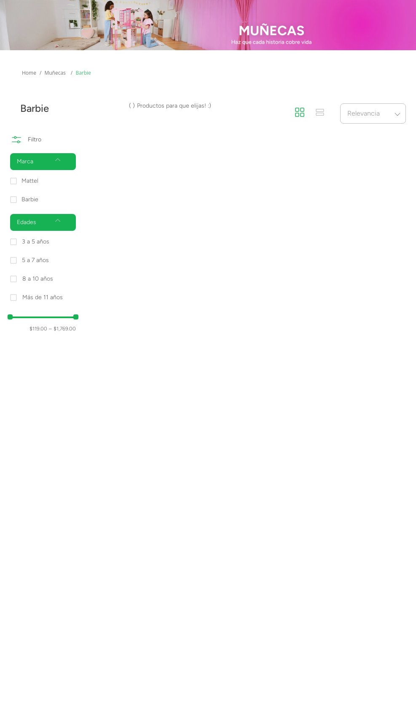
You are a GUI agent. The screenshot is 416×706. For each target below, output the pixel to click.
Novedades (267, 71)
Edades (72, 71)
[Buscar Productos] (303, 38)
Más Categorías (29, 76)
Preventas (197, 71)
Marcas (132, 71)
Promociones (344, 71)
